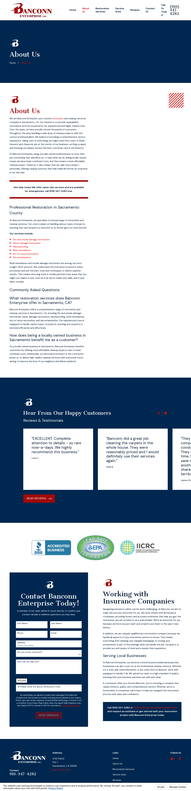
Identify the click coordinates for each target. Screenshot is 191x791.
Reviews (117, 780)
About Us (117, 763)
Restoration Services (123, 769)
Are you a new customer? (25, 652)
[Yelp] (179, 758)
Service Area (119, 774)
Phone (16, 633)
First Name (18, 623)
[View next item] (166, 413)
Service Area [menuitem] (119, 10)
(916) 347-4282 (174, 10)
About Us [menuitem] (85, 10)
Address (17, 642)
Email (49, 633)
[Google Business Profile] (172, 758)
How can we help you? (24, 661)
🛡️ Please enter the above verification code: (34, 686)
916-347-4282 (23, 774)
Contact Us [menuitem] (150, 10)
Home (116, 758)
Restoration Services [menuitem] (102, 10)
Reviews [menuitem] (135, 9)
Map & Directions (61, 769)
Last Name (52, 623)
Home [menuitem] (72, 9)
